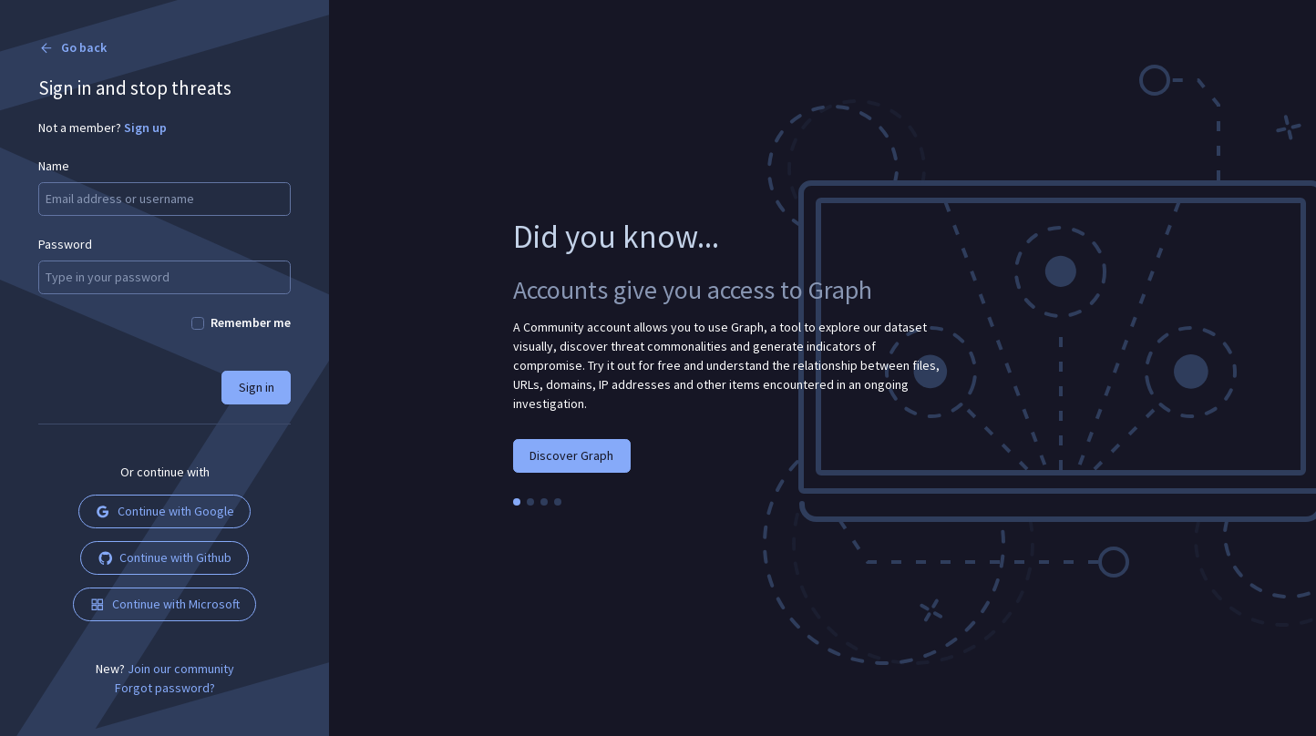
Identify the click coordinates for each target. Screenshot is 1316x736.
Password (65, 244)
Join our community (181, 668)
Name (53, 166)
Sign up (145, 127)
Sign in (256, 387)
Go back (72, 47)
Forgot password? (165, 688)
